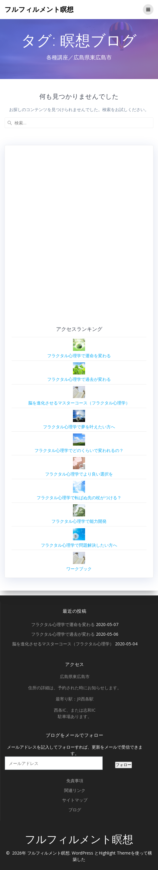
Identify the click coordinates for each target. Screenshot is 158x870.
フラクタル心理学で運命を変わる (79, 355)
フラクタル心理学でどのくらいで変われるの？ (79, 450)
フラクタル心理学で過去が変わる (79, 379)
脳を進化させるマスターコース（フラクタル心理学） (79, 403)
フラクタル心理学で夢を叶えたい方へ (79, 427)
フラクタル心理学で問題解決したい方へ (79, 545)
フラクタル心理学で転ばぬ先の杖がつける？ (79, 497)
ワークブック (79, 569)
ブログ (74, 809)
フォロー (123, 765)
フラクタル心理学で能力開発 (79, 521)
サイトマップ (74, 800)
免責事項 (74, 780)
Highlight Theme (115, 853)
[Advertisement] (73, 237)
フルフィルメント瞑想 (39, 9)
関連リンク (74, 790)
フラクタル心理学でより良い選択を (79, 474)
